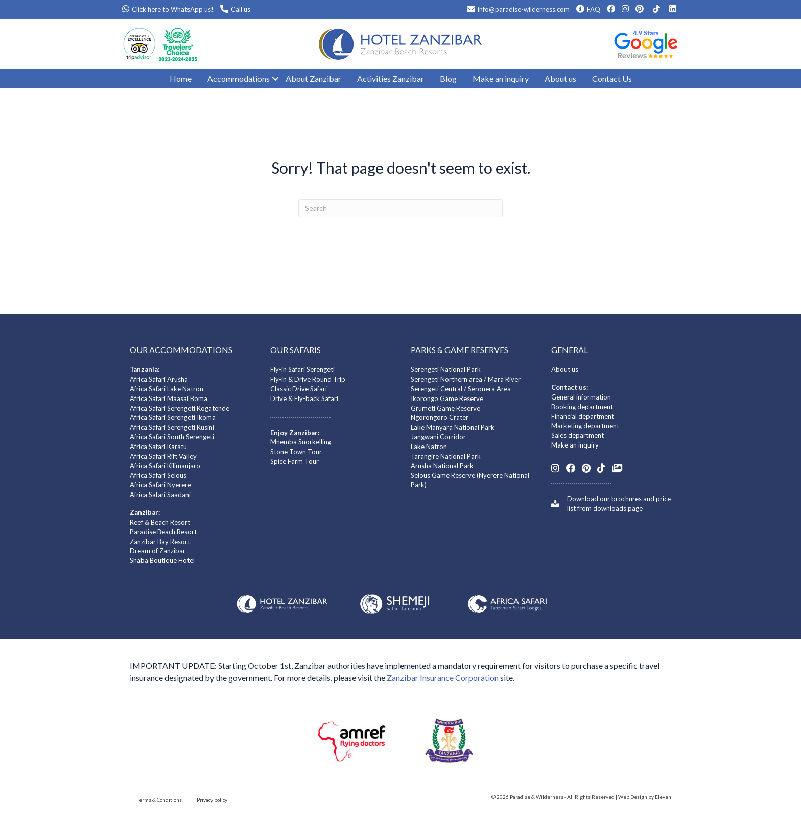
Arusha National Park (442, 466)
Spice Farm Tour (294, 461)
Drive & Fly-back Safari (304, 398)
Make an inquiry (501, 78)
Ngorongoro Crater (439, 417)
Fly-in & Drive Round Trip (307, 379)
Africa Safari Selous (158, 475)
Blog (448, 78)
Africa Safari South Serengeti (172, 437)
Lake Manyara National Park (452, 427)
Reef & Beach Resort (160, 522)
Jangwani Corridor (438, 437)
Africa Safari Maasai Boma (168, 398)
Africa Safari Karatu (158, 446)
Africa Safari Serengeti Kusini (172, 427)
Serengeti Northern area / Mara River (466, 379)
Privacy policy (212, 799)
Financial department (582, 416)
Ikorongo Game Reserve (447, 398)
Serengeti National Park (446, 369)
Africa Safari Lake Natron (166, 389)
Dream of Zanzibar (157, 551)
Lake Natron (429, 446)
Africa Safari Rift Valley (163, 456)
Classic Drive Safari (298, 389)
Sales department (577, 435)
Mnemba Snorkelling (300, 442)
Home (181, 78)
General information (581, 397)
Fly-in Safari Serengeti (302, 369)
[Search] (400, 208)
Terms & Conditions (159, 799)
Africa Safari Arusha (159, 379)
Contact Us (612, 78)
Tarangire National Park (446, 456)
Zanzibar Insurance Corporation (443, 678)
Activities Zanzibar (390, 78)
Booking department (582, 407)
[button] (270, 78)
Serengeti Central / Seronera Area (461, 389)
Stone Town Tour (296, 452)
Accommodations (238, 78)
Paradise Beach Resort (163, 532)
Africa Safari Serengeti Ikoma (173, 417)
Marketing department (585, 425)
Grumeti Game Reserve (445, 408)
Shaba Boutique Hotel (162, 560)
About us (560, 78)
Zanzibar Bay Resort (160, 541)
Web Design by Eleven (644, 797)
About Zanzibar (313, 78)
